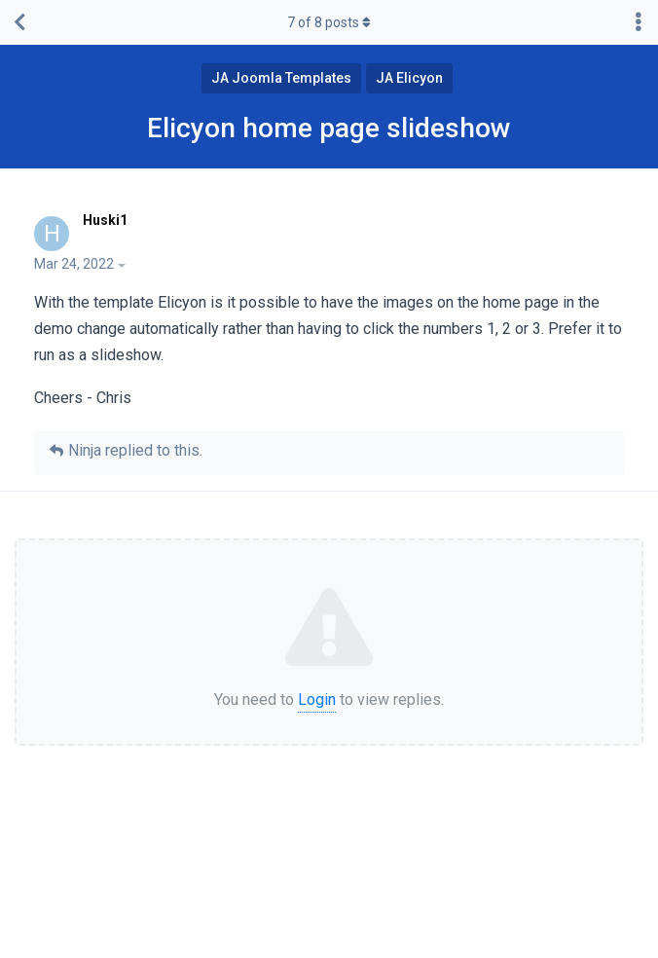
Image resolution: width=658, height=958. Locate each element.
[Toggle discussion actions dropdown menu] (638, 22)
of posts (329, 22)
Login (317, 699)
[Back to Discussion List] (19, 22)
